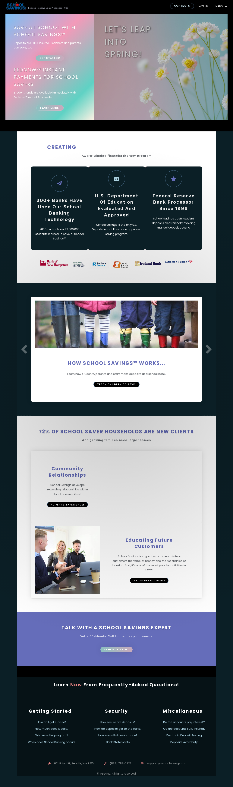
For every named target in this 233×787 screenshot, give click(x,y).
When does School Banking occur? (51, 742)
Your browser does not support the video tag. (149, 486)
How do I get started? (52, 722)
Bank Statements (118, 742)
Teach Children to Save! (116, 384)
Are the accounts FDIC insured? (184, 729)
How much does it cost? (51, 729)
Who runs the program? (51, 735)
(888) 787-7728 (120, 763)
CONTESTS (182, 5)
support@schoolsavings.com (167, 763)
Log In (203, 6)
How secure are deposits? (118, 722)
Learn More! (50, 108)
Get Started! (49, 58)
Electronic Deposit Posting (184, 735)
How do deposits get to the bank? (117, 729)
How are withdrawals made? (117, 735)
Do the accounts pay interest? (184, 722)
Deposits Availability (184, 742)
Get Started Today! (149, 580)
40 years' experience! (67, 504)
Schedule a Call (116, 649)
